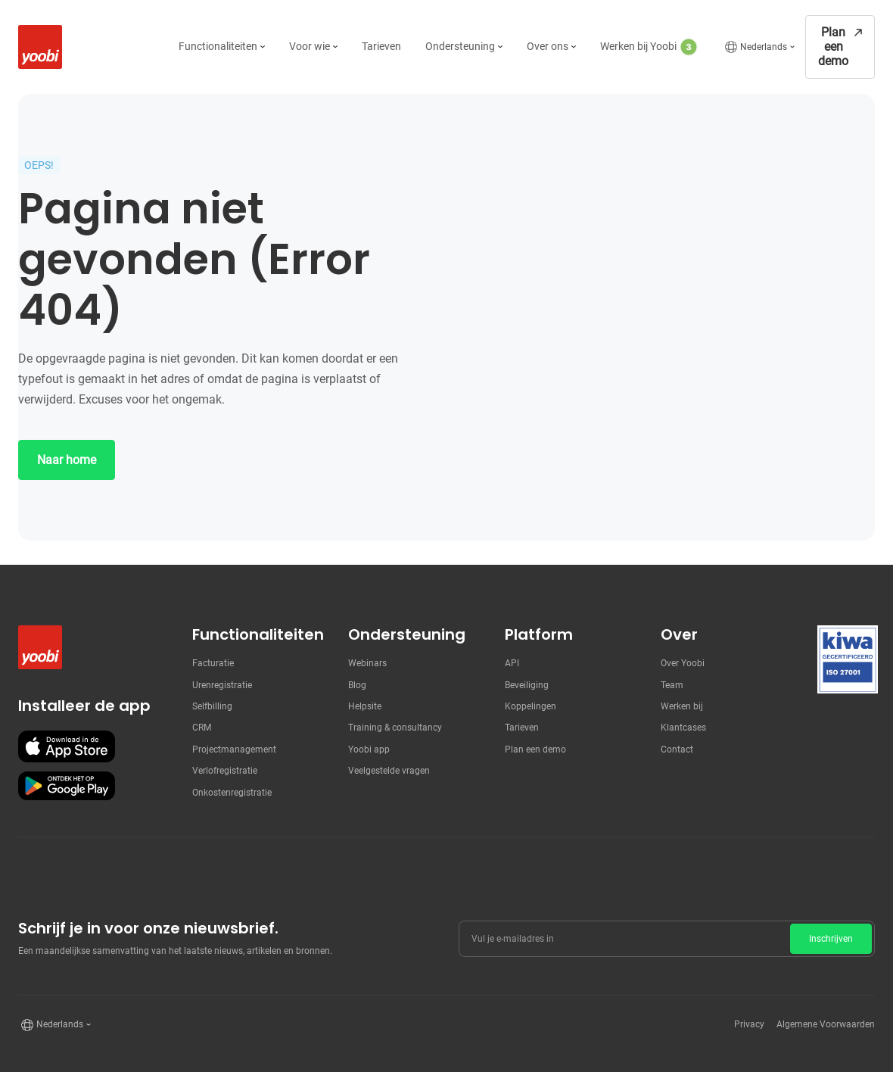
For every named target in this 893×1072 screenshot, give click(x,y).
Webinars (367, 663)
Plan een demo (535, 749)
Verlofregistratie (224, 770)
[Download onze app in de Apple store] (66, 746)
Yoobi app (369, 749)
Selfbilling (212, 706)
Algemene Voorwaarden (825, 1024)
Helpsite (364, 706)
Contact (677, 749)
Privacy (749, 1024)
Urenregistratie (222, 685)
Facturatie (213, 663)
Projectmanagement (234, 749)
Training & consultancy (395, 727)
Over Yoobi (683, 663)
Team (672, 685)
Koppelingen (530, 706)
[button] (222, 47)
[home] (36, 47)
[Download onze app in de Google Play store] (66, 785)
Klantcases (683, 727)
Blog (357, 685)
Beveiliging (527, 685)
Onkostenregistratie (232, 792)
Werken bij (682, 706)
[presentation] (760, 990)
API (512, 663)
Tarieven (522, 727)
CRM (201, 727)
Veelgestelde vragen (389, 770)
